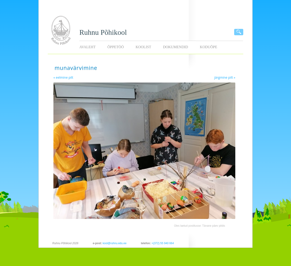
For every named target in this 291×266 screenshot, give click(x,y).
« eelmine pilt (63, 77)
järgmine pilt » (224, 77)
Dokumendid (175, 47)
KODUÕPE (208, 47)
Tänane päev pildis (213, 225)
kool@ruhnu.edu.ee (114, 243)
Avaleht (87, 47)
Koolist (143, 47)
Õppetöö (115, 47)
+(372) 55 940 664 (162, 243)
